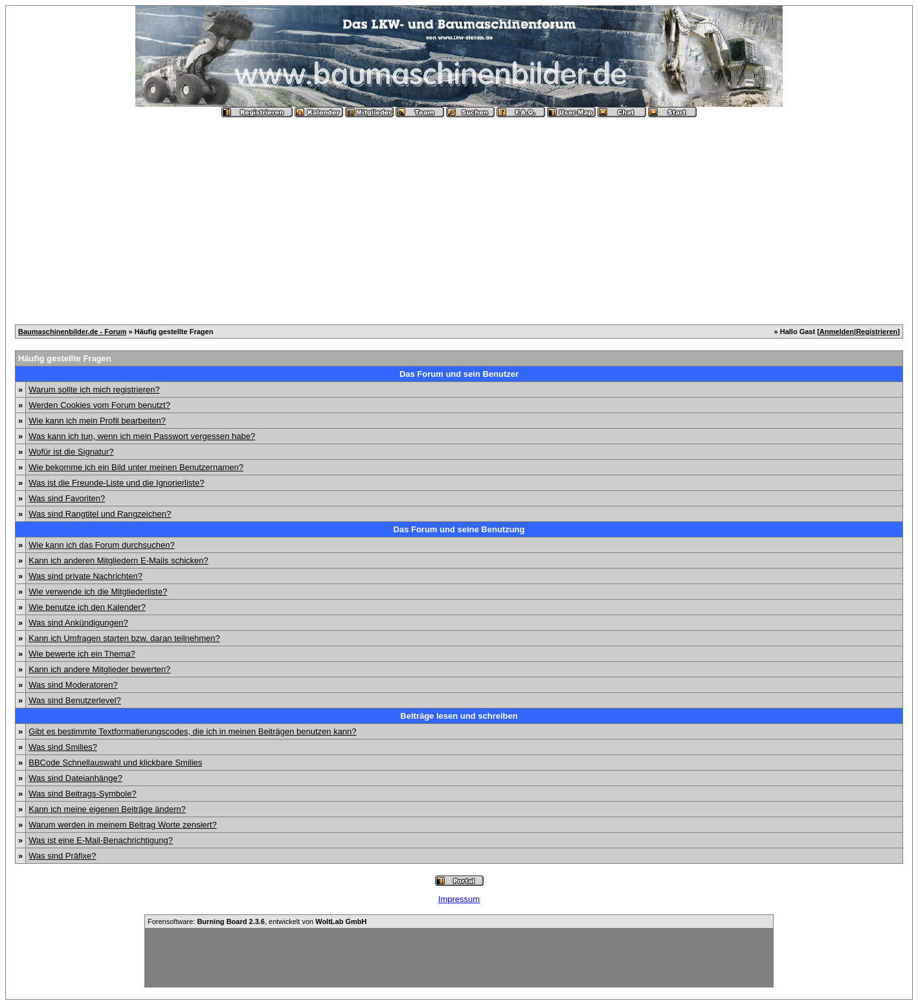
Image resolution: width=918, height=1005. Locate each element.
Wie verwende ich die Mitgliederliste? (97, 591)
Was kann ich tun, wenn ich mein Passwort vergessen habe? (141, 436)
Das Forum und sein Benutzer (459, 374)
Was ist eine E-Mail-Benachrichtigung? (100, 840)
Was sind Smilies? (62, 747)
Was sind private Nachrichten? (85, 576)
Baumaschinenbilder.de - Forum (72, 331)
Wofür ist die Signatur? (70, 452)
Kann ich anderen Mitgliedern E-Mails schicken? (118, 560)
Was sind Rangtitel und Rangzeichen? (99, 514)
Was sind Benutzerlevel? (74, 700)
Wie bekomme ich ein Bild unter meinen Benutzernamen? (135, 467)
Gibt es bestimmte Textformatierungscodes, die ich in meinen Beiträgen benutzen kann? (192, 731)
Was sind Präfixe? (62, 856)
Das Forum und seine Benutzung (459, 529)
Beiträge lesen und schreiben (458, 716)
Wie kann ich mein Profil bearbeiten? (97, 420)
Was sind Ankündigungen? (78, 622)
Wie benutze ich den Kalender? (87, 607)
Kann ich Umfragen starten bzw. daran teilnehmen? (124, 638)
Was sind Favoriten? (66, 498)
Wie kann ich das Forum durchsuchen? (101, 545)
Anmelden (837, 331)
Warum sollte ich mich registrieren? (94, 389)
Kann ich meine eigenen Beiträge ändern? (107, 809)
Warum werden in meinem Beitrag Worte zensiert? (122, 825)
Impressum (459, 899)
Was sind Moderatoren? (73, 685)
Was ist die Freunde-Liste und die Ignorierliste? (116, 483)
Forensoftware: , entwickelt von (257, 921)
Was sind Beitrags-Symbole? (82, 793)
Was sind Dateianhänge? (75, 778)
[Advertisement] (459, 215)
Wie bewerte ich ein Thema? (81, 654)
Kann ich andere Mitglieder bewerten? (99, 669)
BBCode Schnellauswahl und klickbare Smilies (115, 762)
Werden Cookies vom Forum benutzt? (99, 405)
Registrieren (876, 331)
